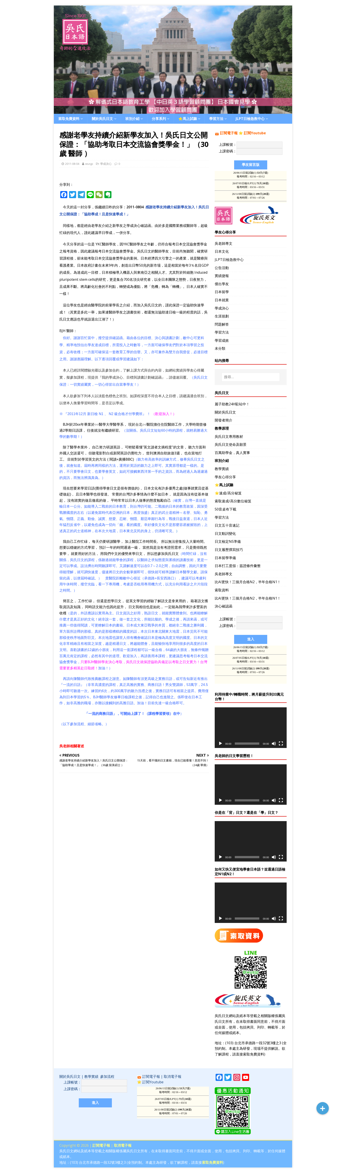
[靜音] (274, 743)
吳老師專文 (223, 243)
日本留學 (222, 291)
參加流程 (107, 1076)
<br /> (173, 1102)
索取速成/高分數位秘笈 (233, 501)
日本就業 (222, 300)
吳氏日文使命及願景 (230, 444)
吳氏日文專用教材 (229, 436)
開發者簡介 (223, 420)
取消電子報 (172, 1076)
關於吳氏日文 (102, 118)
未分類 (220, 348)
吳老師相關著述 (71, 746)
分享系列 (159, 118)
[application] (251, 727)
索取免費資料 (68, 118)
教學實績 (222, 468)
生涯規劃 (222, 316)
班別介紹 (132, 118)
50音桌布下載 (225, 509)
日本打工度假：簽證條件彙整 (238, 565)
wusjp (89, 164)
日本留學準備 (225, 557)
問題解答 (222, 324)
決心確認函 (223, 606)
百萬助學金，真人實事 (232, 452)
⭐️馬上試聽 (187, 118)
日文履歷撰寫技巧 (229, 549)
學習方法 (216, 118)
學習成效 (222, 340)
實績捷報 (222, 275)
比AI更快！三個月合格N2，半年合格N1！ (248, 581)
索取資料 (222, 590)
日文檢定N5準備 (228, 541)
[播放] (220, 743)
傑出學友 (222, 283)
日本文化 (222, 251)
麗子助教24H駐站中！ (232, 404)
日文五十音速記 (227, 525)
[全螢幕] (281, 743)
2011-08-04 (72, 164)
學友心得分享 (225, 477)
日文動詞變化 (225, 533)
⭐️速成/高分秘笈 (228, 493)
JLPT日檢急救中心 (250, 118)
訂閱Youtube (255, 133)
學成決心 (106, 164)
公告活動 (222, 267)
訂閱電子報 (229, 133)
